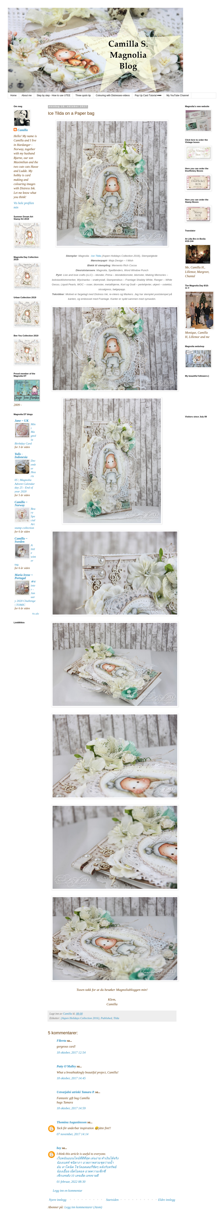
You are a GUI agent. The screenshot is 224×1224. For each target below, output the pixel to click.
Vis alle (35, 613)
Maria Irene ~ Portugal (24, 576)
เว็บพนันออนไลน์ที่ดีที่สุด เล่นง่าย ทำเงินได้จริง (87, 1158)
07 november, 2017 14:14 (72, 1134)
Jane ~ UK (21, 420)
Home (13, 95)
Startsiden (112, 1199)
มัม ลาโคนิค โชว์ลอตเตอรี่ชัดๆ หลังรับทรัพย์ (86, 1167)
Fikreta (61, 1040)
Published (106, 1018)
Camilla (23, 130)
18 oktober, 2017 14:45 (71, 1078)
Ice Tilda (96, 255)
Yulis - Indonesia (21, 455)
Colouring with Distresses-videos (113, 95)
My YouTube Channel (178, 95)
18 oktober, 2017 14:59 (71, 1108)
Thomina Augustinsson (72, 1122)
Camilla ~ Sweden (21, 540)
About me (27, 95)
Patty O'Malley (66, 1066)
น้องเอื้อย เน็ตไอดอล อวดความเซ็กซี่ (81, 1171)
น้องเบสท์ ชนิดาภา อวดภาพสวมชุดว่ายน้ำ (85, 1162)
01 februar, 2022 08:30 (71, 1181)
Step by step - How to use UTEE (53, 95)
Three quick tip (83, 95)
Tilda (116, 1018)
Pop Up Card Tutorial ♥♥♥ (148, 95)
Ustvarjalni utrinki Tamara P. (75, 1092)
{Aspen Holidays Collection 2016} (80, 1018)
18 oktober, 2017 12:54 (71, 1052)
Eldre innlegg (166, 1199)
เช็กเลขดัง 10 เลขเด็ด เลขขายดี (77, 1175)
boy (59, 1148)
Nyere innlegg (57, 1199)
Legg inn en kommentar (67, 1190)
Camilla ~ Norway (21, 503)
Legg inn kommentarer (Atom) (83, 1207)
